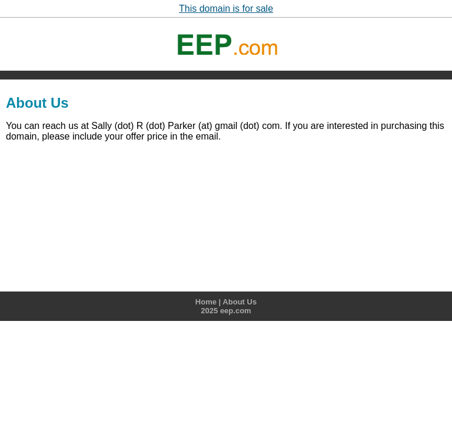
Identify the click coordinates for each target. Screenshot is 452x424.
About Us (239, 301)
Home (206, 301)
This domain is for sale (226, 9)
